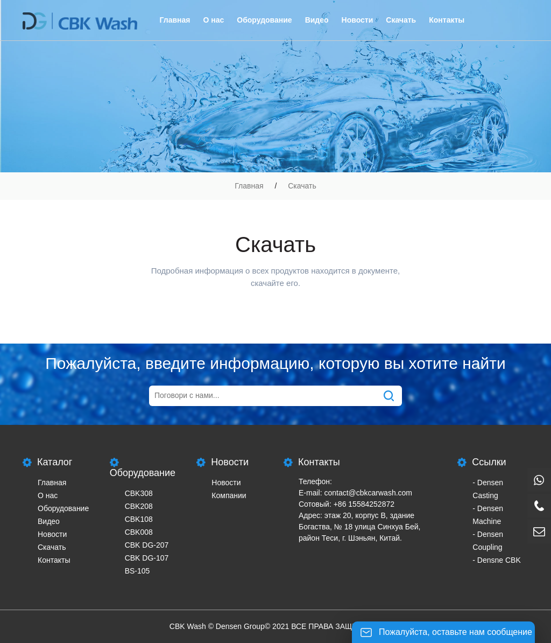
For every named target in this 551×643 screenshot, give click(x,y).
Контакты (446, 20)
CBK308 (139, 493)
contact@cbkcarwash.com (368, 492)
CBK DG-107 (147, 558)
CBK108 (139, 519)
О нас (213, 20)
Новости (357, 20)
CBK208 (139, 506)
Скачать (401, 20)
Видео (317, 20)
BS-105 (137, 571)
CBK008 (139, 532)
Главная (175, 20)
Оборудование (264, 20)
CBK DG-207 (147, 545)
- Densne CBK (496, 560)
